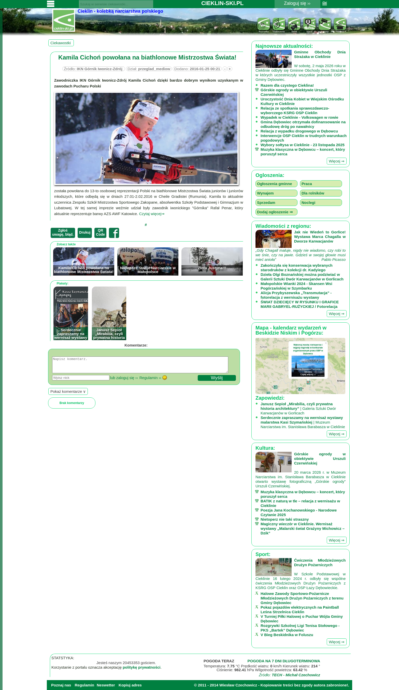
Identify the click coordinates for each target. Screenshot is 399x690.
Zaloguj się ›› (297, 3)
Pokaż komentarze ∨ (68, 394)
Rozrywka (264, 30)
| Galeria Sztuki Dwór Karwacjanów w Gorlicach (298, 408)
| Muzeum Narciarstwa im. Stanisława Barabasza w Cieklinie (303, 422)
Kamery (325, 30)
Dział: (148, 69)
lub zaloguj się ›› (124, 381)
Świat (294, 30)
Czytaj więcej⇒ (152, 214)
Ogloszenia (279, 30)
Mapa (309, 30)
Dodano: (197, 69)
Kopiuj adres (130, 685)
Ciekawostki (61, 43)
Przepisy (340, 30)
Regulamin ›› (150, 381)
